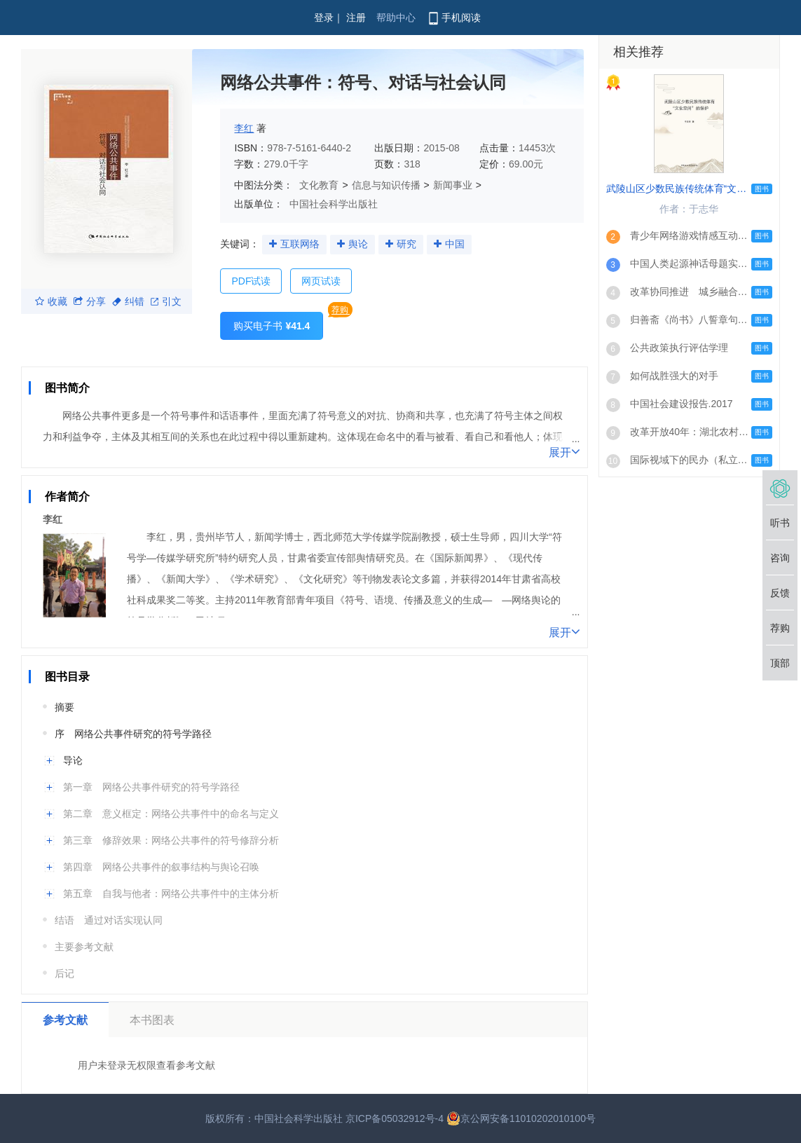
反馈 (780, 592)
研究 (406, 243)
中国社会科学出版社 (333, 204)
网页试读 (321, 281)
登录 (324, 17)
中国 (455, 243)
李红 (244, 128)
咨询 (780, 557)
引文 (166, 301)
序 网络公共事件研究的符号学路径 (133, 733)
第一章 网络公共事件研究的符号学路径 (151, 787)
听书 (780, 522)
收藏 (51, 301)
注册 (356, 17)
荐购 (339, 310)
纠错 (128, 301)
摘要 (64, 707)
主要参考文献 (84, 946)
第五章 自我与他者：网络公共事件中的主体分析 (171, 893)
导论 (73, 760)
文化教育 (318, 185)
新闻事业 (452, 185)
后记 (64, 973)
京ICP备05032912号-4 (394, 1118)
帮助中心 (396, 17)
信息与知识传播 (386, 185)
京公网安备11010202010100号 (521, 1118)
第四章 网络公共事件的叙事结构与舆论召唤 (161, 866)
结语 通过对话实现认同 (109, 920)
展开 (564, 451)
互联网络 (300, 243)
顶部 (780, 663)
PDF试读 (251, 281)
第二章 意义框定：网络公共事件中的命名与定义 (171, 813)
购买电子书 (271, 325)
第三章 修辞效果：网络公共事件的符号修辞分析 (171, 840)
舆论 (358, 243)
